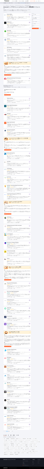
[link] (25, 460)
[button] (29, 14)
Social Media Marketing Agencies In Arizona (19, 5)
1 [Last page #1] (12, 431)
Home (4, 5)
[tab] (4, 435)
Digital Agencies (7, 5)
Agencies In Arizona (12, 5)
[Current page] (11, 431)
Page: (8, 431)
